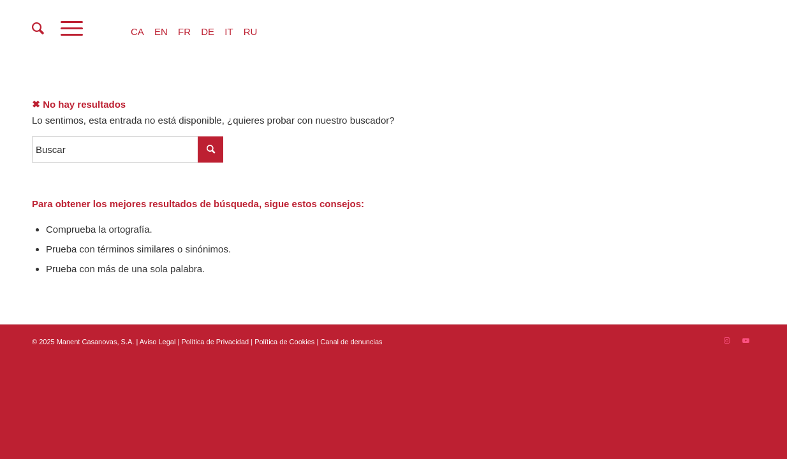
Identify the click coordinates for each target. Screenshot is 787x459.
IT (228, 31)
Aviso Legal (158, 342)
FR (184, 31)
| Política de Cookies (283, 342)
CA (137, 31)
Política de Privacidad (216, 342)
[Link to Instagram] (726, 340)
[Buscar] (38, 29)
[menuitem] (38, 29)
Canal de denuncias (351, 342)
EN (161, 31)
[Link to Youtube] (745, 340)
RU (251, 31)
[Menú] (71, 29)
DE (207, 31)
